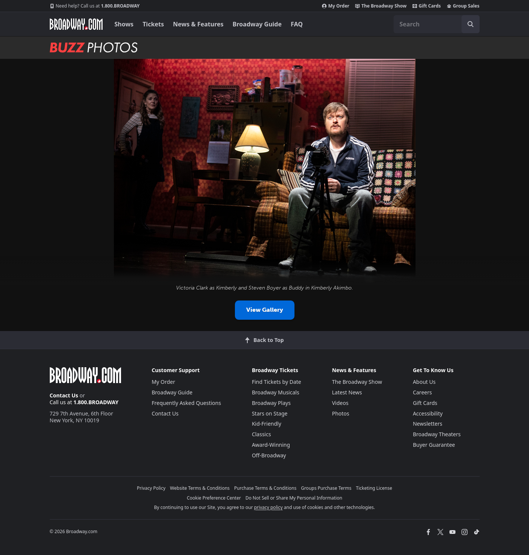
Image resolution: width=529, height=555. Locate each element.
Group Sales (463, 6)
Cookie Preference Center (214, 498)
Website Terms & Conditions (200, 488)
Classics (261, 434)
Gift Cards (426, 6)
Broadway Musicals (275, 392)
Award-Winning (271, 444)
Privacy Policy (151, 488)
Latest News (347, 392)
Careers (422, 392)
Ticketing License (374, 488)
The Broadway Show (380, 6)
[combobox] (437, 24)
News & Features (198, 24)
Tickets (153, 24)
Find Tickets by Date (276, 381)
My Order (335, 6)
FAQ (297, 24)
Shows (124, 24)
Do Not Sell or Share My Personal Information (293, 498)
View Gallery (264, 309)
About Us (424, 381)
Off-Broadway (269, 455)
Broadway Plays (271, 402)
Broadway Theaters (437, 434)
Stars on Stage (270, 413)
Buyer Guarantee (434, 444)
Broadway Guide (257, 24)
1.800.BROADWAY (95, 6)
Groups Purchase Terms (326, 488)
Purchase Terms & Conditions (265, 488)
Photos (340, 413)
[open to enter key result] (471, 24)
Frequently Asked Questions (186, 402)
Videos (340, 402)
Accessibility (428, 413)
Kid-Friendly (266, 423)
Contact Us (64, 395)
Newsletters (427, 423)
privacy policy (268, 507)
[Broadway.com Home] (76, 24)
